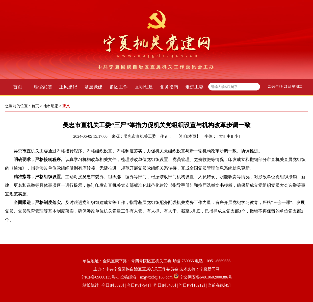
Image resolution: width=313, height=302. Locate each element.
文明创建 (144, 86)
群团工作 (119, 86)
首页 (17, 86)
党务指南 (169, 86)
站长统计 (91, 285)
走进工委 (194, 86)
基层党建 (93, 86)
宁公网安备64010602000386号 (206, 277)
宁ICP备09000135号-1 (100, 277)
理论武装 (43, 86)
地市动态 (50, 106)
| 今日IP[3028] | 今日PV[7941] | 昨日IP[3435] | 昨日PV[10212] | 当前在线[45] (165, 285)
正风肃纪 (68, 86)
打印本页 (188, 136)
